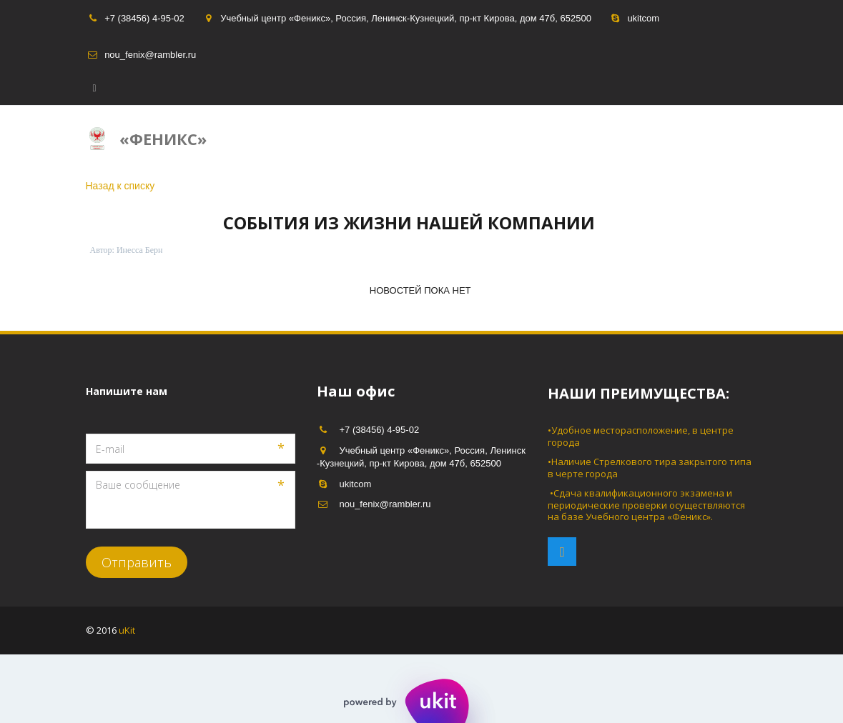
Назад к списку (120, 185)
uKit (128, 630)
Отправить (137, 562)
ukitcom (643, 18)
